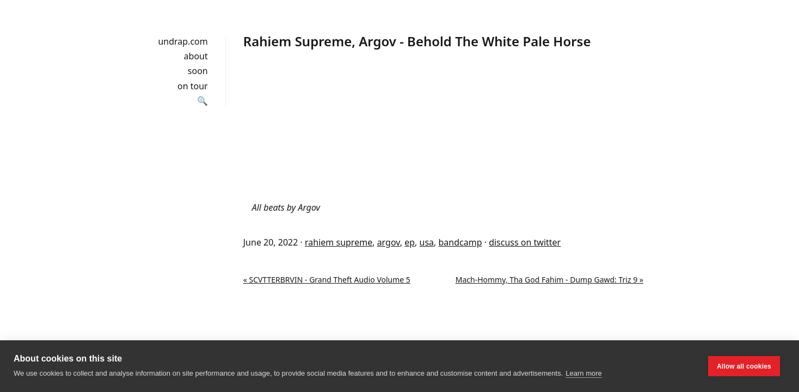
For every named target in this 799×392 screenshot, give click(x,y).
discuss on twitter (525, 242)
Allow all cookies (744, 366)
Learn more (583, 373)
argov (388, 242)
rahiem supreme (338, 242)
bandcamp (460, 242)
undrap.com (182, 41)
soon (198, 71)
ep (409, 242)
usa (427, 242)
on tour (192, 86)
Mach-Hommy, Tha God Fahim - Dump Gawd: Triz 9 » (549, 279)
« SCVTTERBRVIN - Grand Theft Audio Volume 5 (326, 279)
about (196, 56)
